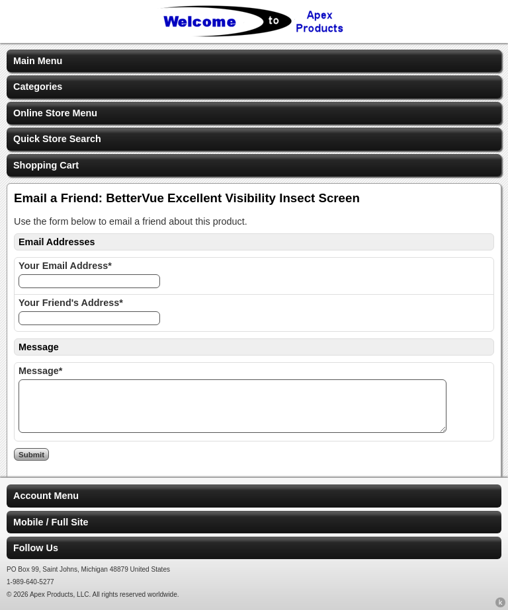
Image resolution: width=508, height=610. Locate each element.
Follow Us (35, 548)
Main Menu (37, 61)
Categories (37, 86)
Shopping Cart (46, 165)
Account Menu (46, 495)
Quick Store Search (57, 138)
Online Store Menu (55, 113)
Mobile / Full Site (51, 522)
